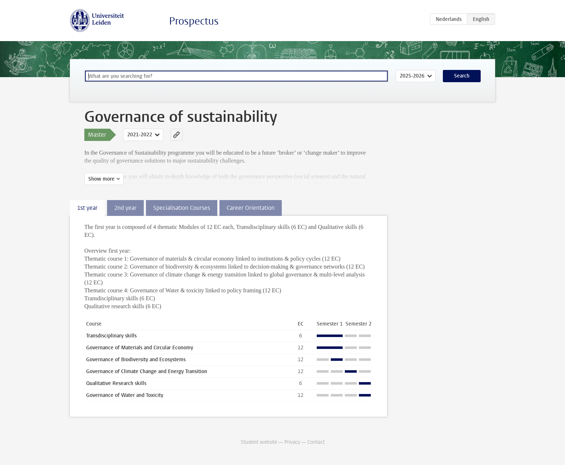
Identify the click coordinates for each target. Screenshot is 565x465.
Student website (259, 442)
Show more (101, 179)
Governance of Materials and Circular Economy (139, 347)
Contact (316, 442)
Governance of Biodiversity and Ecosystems (136, 359)
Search (462, 75)
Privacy (292, 442)
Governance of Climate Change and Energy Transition (146, 371)
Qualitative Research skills (116, 383)
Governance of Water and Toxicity (124, 395)
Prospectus (194, 21)
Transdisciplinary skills (111, 335)
